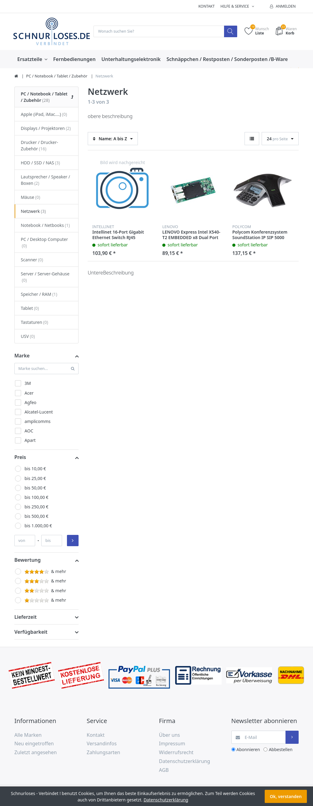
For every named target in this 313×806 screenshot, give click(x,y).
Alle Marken (28, 735)
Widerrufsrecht (176, 753)
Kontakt (206, 6)
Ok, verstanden (286, 796)
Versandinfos (102, 744)
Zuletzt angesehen (35, 753)
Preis (20, 457)
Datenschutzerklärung (184, 761)
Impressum (172, 744)
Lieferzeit (25, 617)
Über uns (169, 735)
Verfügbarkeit (30, 632)
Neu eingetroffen (34, 744)
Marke (22, 356)
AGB (164, 770)
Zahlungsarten (103, 753)
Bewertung (27, 560)
